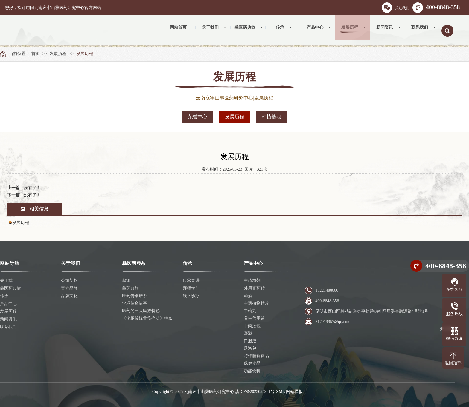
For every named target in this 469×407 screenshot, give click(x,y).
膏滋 (248, 333)
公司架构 (69, 280)
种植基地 (271, 116)
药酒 (248, 296)
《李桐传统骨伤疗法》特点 (147, 318)
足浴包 (250, 348)
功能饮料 (252, 371)
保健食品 (252, 363)
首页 (35, 53)
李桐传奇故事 (134, 303)
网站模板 (294, 391)
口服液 (250, 341)
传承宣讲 (191, 280)
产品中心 (8, 303)
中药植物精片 (256, 303)
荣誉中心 (197, 116)
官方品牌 (69, 288)
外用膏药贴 (254, 288)
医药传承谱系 (134, 296)
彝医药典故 (10, 288)
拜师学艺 (191, 288)
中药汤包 (252, 326)
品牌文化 (69, 296)
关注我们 (395, 7)
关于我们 (8, 280)
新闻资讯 (8, 318)
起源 (126, 280)
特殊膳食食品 (256, 356)
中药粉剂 (252, 280)
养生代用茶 (254, 318)
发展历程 (58, 53)
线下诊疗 (191, 296)
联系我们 (8, 326)
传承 (4, 296)
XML (280, 391)
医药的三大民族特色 (141, 310)
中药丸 (250, 310)
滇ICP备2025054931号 (255, 391)
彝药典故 (130, 288)
